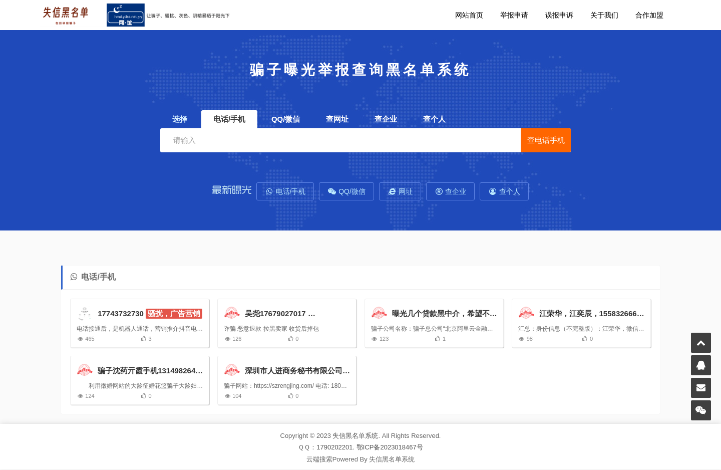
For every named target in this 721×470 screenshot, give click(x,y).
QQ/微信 (346, 191)
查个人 (504, 191)
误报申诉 (559, 15)
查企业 (451, 191)
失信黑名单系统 (355, 436)
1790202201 (334, 448)
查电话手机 (546, 140)
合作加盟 (649, 15)
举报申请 (514, 15)
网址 (400, 191)
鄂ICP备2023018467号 (389, 448)
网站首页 (469, 15)
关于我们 (604, 15)
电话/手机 (285, 191)
